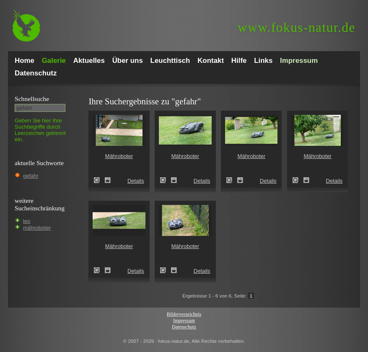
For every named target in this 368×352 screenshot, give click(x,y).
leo (26, 221)
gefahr (31, 176)
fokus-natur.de (296, 27)
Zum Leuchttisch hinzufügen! (108, 180)
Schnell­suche (32, 98)
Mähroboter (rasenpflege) (99, 180)
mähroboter (37, 228)
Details (135, 181)
